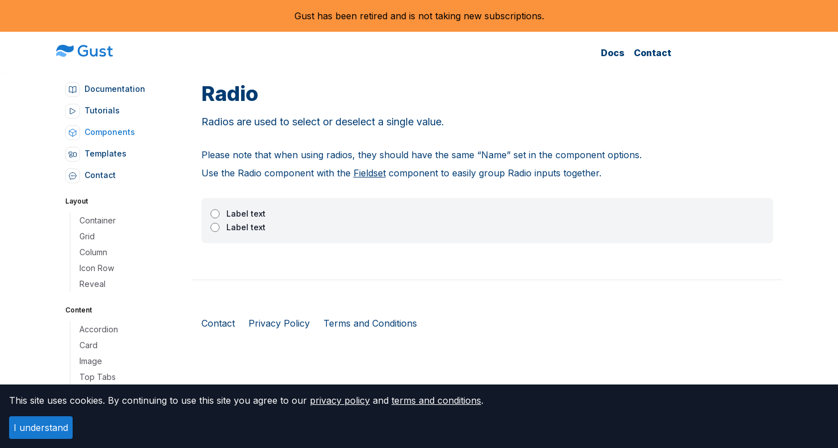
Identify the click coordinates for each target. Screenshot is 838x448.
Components (100, 132)
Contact (652, 52)
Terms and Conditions (370, 323)
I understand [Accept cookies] (41, 427)
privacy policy (340, 400)
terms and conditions (436, 400)
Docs (613, 52)
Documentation (105, 89)
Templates (96, 153)
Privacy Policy (279, 323)
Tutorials (92, 110)
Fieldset (369, 173)
